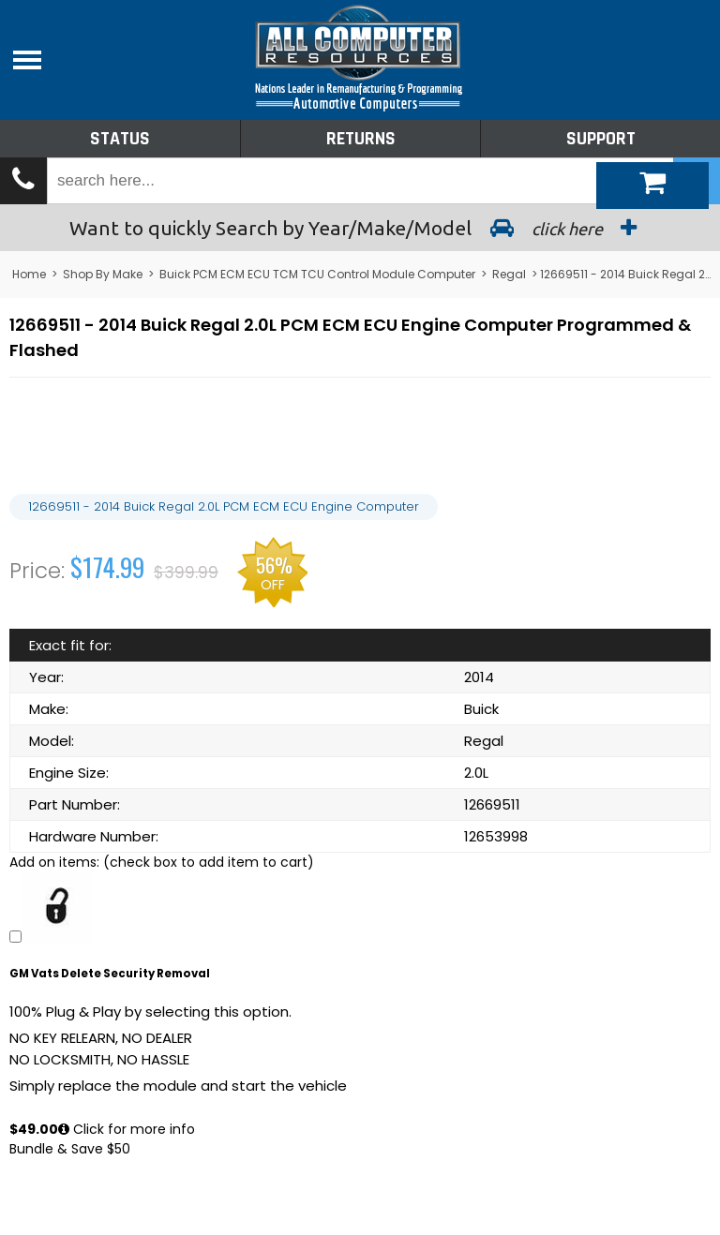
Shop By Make (102, 274)
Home (29, 274)
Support (601, 138)
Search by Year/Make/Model (360, 227)
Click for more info (126, 1129)
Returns (361, 138)
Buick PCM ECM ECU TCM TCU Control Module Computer (317, 274)
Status (120, 138)
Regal (509, 274)
